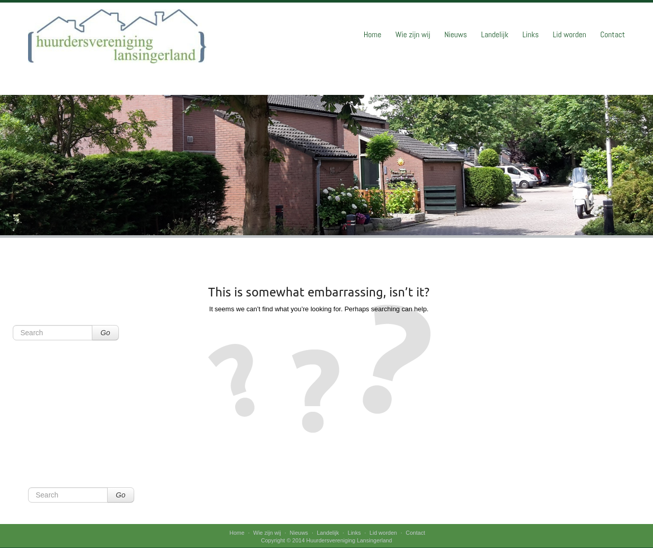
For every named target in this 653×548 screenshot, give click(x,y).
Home (373, 34)
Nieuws (455, 34)
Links (530, 34)
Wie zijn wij (413, 34)
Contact (612, 34)
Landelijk (495, 34)
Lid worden (569, 34)
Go (105, 333)
